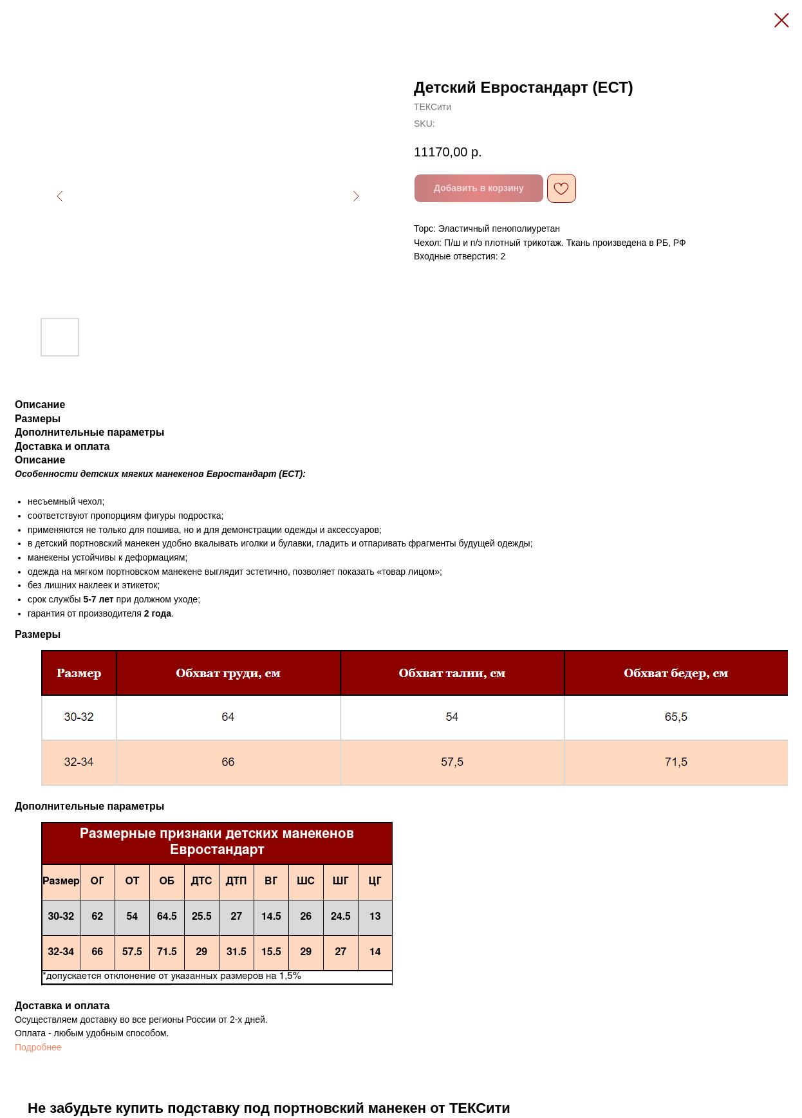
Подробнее (38, 1047)
